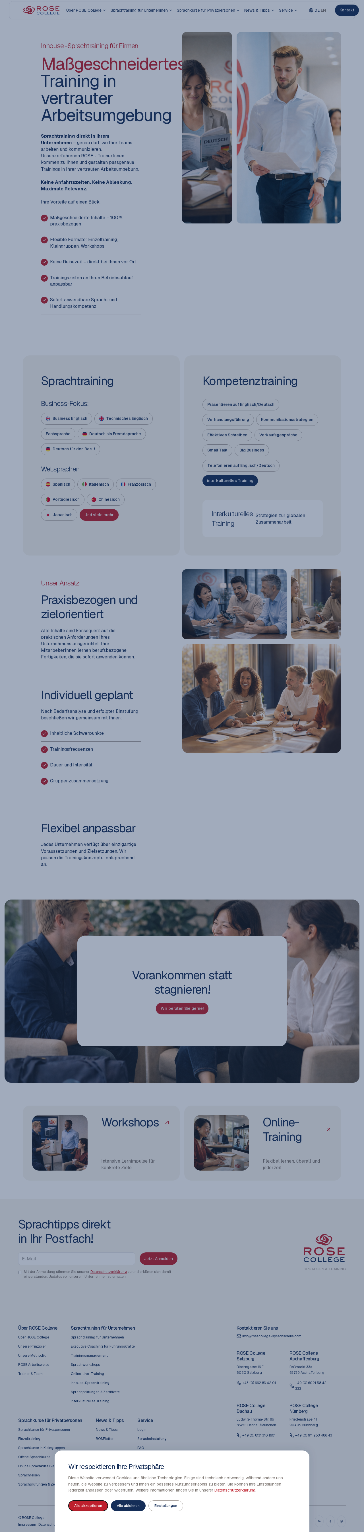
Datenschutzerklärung (234, 1490)
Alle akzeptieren (88, 1505)
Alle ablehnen (128, 1505)
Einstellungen (165, 1505)
